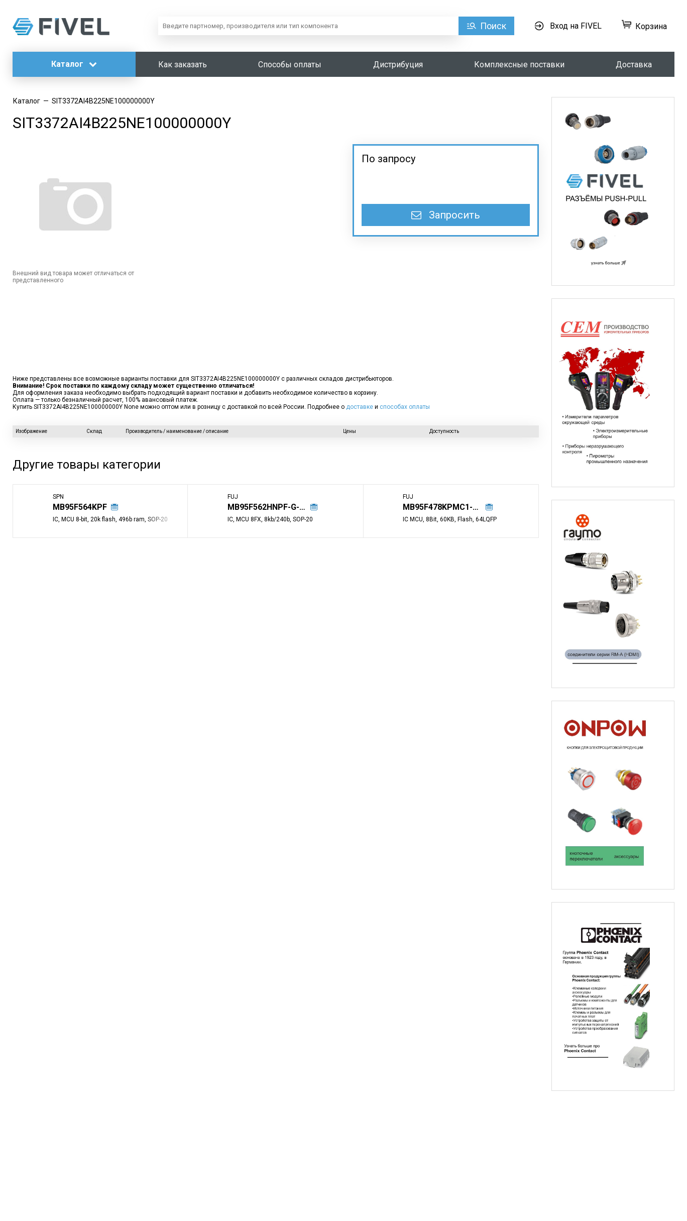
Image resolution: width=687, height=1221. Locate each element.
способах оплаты (405, 406)
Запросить (445, 215)
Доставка (634, 64)
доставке (359, 406)
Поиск (493, 26)
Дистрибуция (398, 64)
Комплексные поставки (519, 64)
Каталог (74, 64)
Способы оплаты (289, 64)
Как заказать (182, 64)
